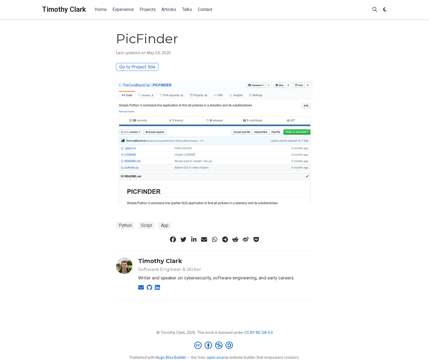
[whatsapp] (214, 239)
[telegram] (225, 239)
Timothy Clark (64, 9)
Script (146, 225)
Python (125, 225)
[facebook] (173, 239)
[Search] (374, 10)
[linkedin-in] (194, 239)
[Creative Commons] (214, 345)
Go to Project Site (137, 67)
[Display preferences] (385, 10)
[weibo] (246, 239)
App (165, 225)
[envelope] (204, 239)
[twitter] (183, 239)
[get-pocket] (256, 239)
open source (217, 357)
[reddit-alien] (235, 239)
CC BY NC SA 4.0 (258, 332)
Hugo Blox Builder (171, 357)
